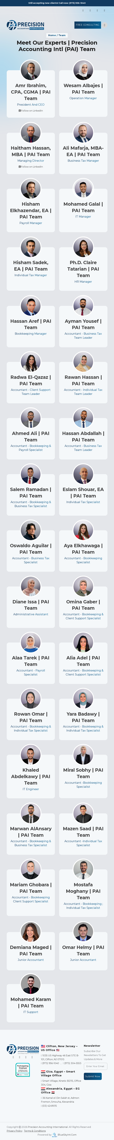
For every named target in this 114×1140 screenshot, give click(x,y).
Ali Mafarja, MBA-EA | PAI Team (83, 161)
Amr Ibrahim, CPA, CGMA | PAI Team (31, 92)
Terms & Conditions (35, 1131)
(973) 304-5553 (72, 1063)
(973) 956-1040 (77, 3)
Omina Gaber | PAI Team (83, 615)
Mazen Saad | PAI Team (83, 842)
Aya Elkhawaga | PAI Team (83, 559)
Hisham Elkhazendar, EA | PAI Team (30, 221)
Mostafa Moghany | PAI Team (83, 902)
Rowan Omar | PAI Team (31, 727)
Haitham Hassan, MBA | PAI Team (31, 161)
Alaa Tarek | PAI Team (30, 671)
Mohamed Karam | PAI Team (30, 1012)
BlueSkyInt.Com (67, 1134)
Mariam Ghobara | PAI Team (31, 899)
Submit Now (92, 1076)
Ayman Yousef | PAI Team (83, 334)
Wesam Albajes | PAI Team (83, 89)
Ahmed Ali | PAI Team (30, 447)
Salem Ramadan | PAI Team (30, 503)
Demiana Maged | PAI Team (31, 960)
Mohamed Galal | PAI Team (83, 218)
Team (62, 35)
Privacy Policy (14, 1131)
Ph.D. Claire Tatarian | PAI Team (83, 279)
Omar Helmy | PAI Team (83, 960)
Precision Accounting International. (48, 1127)
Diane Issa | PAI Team (30, 615)
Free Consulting (88, 25)
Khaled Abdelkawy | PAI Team (30, 787)
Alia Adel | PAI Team (83, 671)
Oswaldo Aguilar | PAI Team (31, 559)
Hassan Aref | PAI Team (30, 334)
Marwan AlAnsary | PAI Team (31, 842)
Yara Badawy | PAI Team (83, 727)
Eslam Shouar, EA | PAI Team (83, 503)
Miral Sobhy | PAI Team (83, 784)
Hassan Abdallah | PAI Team (83, 447)
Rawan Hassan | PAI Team (83, 391)
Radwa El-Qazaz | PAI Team (30, 391)
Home (52, 35)
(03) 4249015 (49, 1105)
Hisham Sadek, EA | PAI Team (30, 276)
